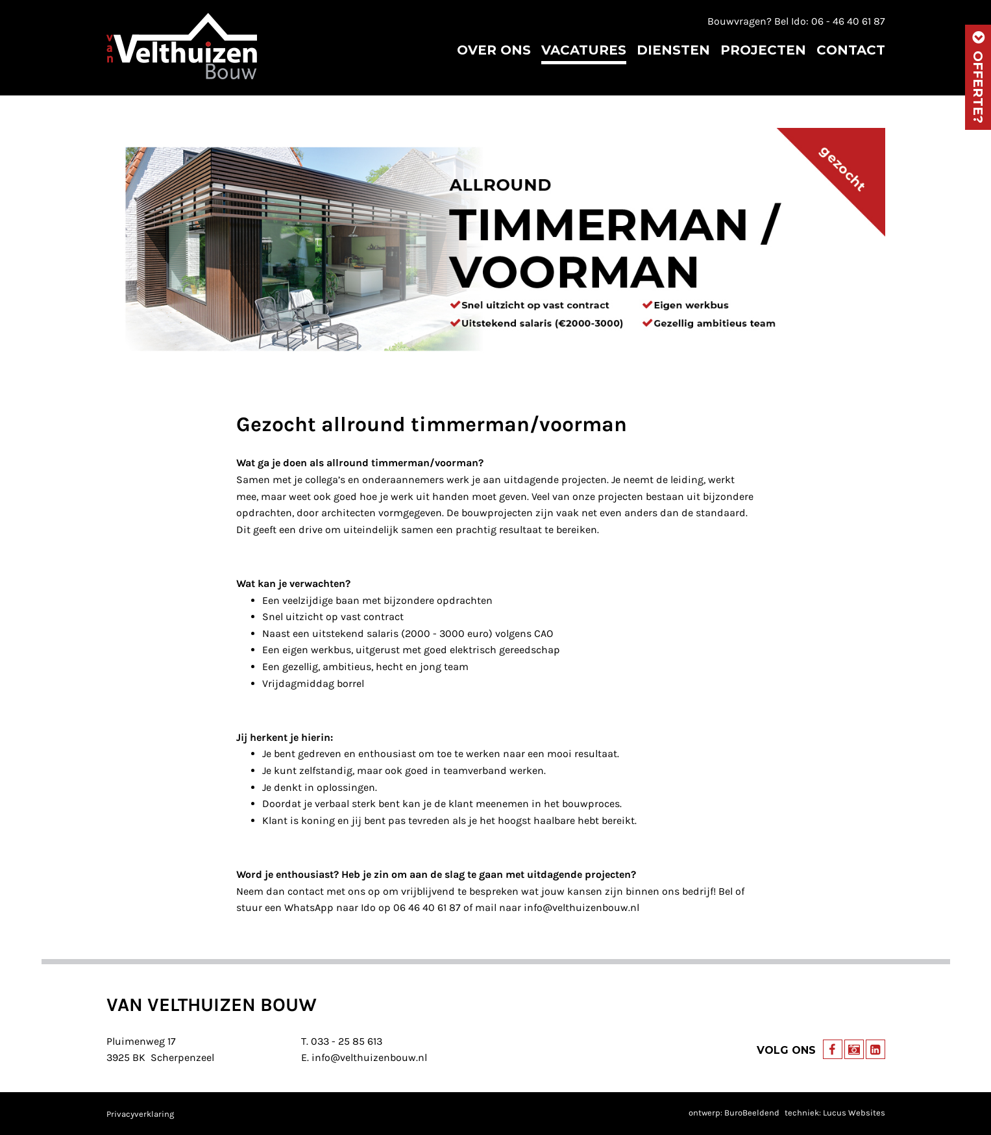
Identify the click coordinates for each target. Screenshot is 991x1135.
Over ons (494, 50)
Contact (850, 50)
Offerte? (978, 77)
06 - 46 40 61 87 (848, 21)
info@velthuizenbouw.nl (369, 1057)
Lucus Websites (854, 1112)
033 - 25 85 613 (346, 1041)
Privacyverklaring (140, 1114)
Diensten (673, 50)
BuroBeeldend (751, 1112)
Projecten (763, 50)
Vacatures (583, 50)
